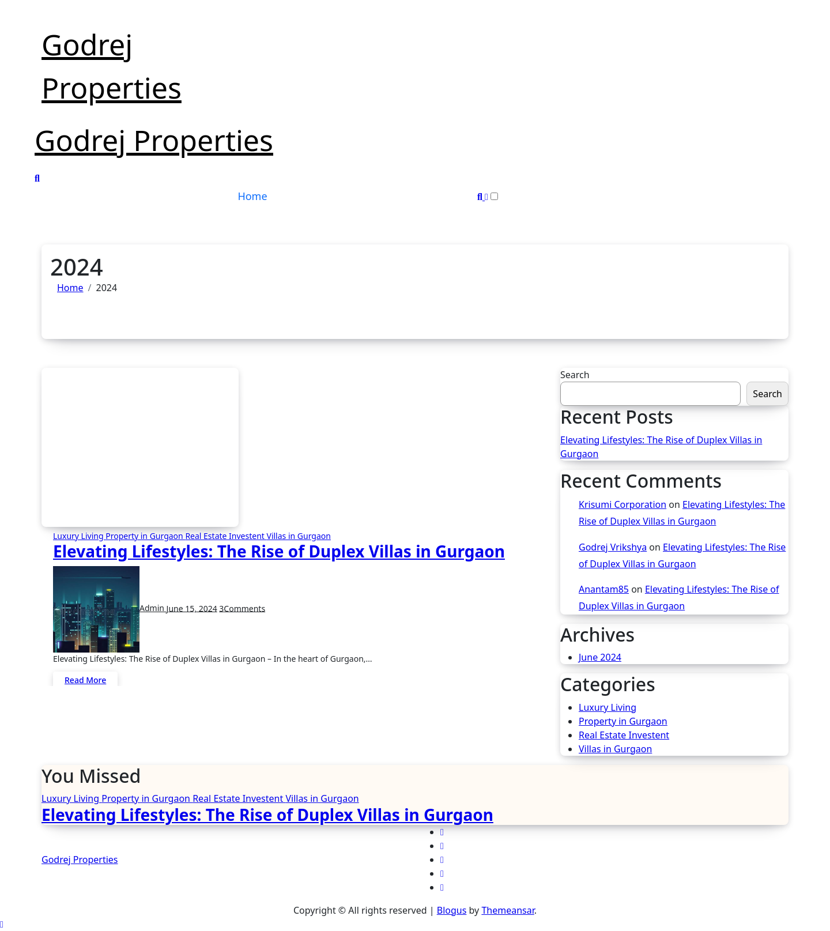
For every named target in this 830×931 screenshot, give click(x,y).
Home (252, 196)
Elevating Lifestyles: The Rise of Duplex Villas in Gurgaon (279, 551)
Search (575, 374)
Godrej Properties (154, 140)
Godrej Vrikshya (613, 547)
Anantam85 (604, 589)
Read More (85, 679)
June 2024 (600, 657)
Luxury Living (79, 535)
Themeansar (507, 910)
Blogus (452, 910)
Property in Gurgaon (145, 535)
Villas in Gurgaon (298, 535)
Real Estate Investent (225, 535)
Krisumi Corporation (622, 504)
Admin (110, 607)
